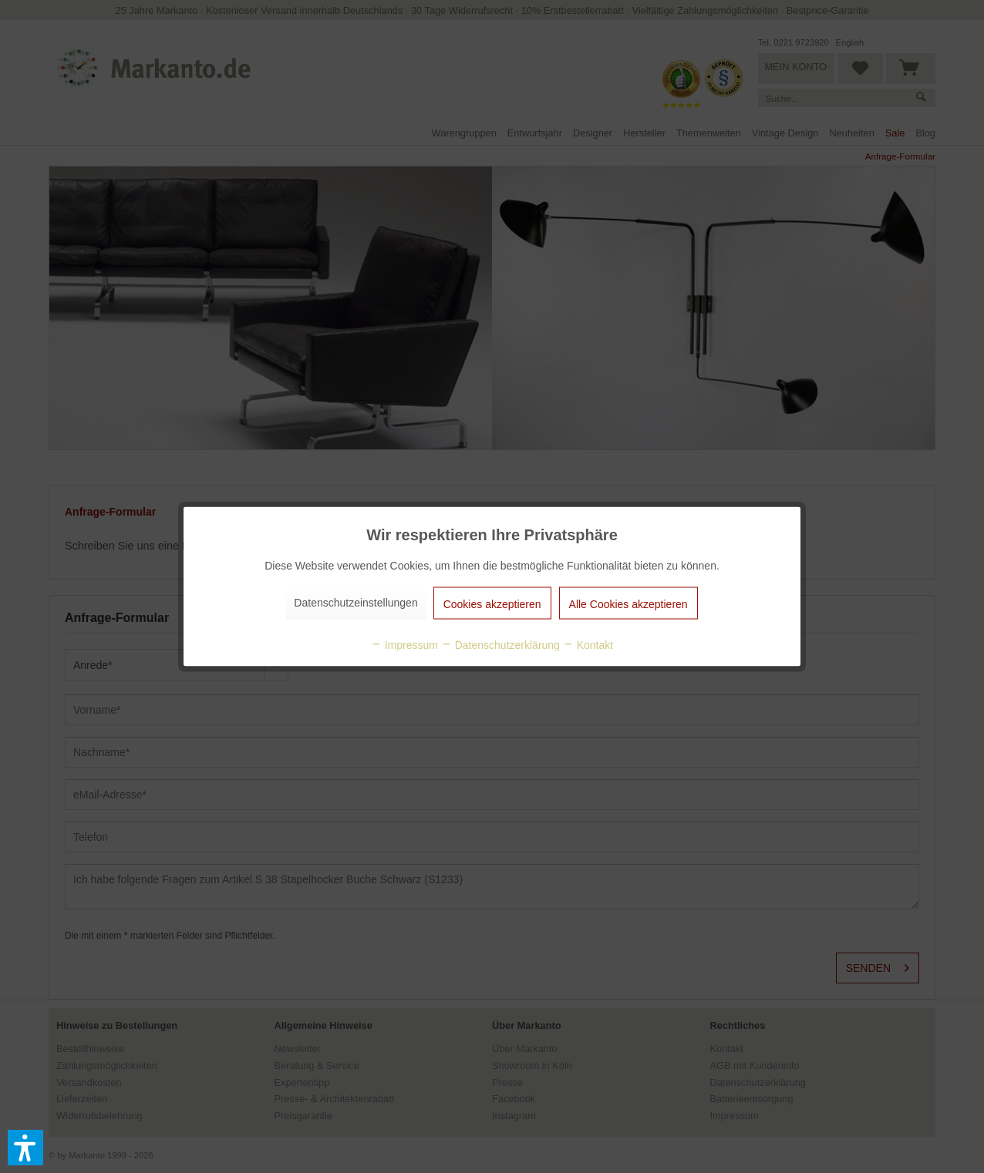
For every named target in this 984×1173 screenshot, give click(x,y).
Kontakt (588, 645)
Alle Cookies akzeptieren (628, 604)
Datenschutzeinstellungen (355, 603)
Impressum (404, 645)
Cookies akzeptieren (492, 604)
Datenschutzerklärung (500, 645)
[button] (25, 1147)
